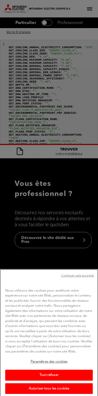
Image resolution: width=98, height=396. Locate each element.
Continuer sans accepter (77, 284)
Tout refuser (49, 384)
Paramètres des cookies (49, 371)
